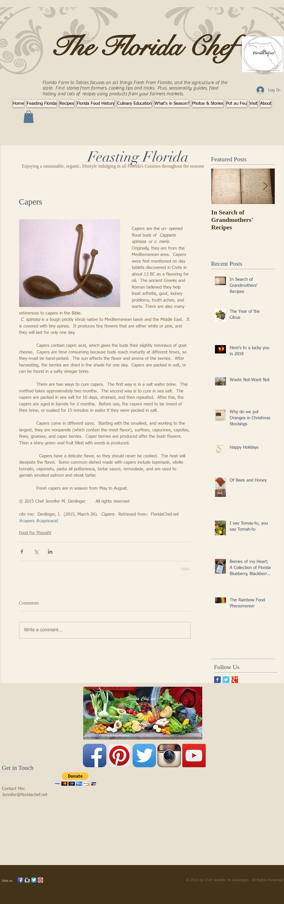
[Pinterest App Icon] (119, 755)
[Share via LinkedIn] (50, 551)
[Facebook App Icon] (94, 755)
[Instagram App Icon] (169, 755)
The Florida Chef (142, 47)
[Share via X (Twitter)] (36, 551)
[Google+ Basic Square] (234, 679)
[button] (28, 117)
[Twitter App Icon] (144, 755)
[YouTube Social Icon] (194, 755)
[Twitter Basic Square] (226, 679)
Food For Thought (35, 533)
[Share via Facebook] (22, 551)
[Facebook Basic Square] (217, 679)
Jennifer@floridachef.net (24, 795)
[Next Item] (265, 186)
